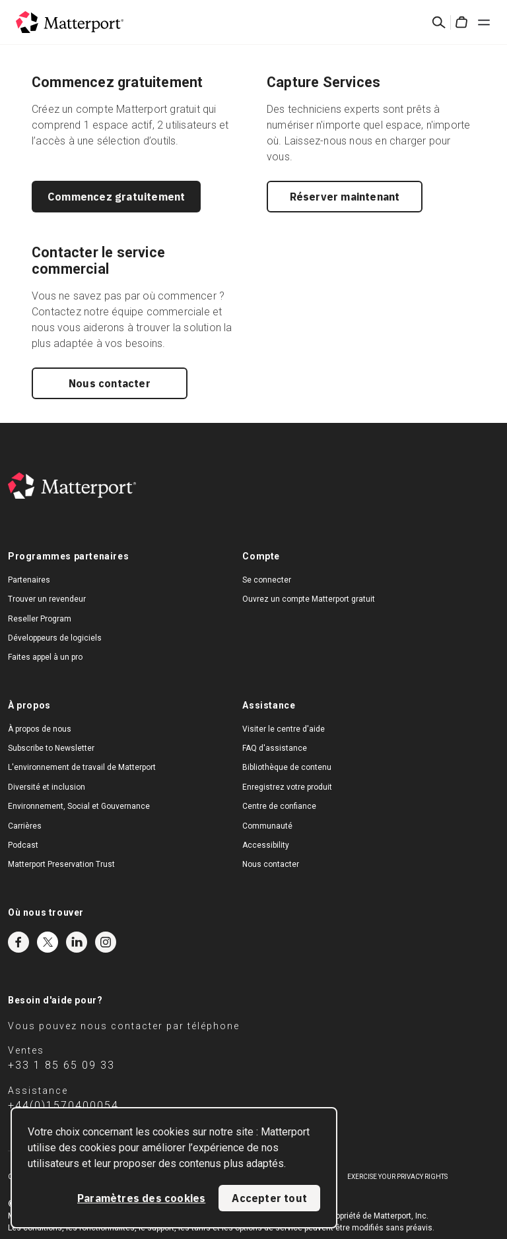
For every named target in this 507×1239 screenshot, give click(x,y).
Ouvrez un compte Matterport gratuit (308, 599)
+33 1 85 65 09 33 (61, 1065)
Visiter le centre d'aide (283, 729)
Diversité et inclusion (46, 787)
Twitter (47, 942)
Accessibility (265, 845)
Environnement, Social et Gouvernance (79, 806)
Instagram (105, 942)
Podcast (23, 845)
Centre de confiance (279, 806)
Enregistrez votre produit (287, 787)
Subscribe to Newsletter (51, 748)
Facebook (18, 942)
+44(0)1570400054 (63, 1105)
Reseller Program (39, 618)
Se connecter (266, 580)
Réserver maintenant (345, 196)
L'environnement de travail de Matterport (82, 767)
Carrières (25, 826)
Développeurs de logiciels (55, 638)
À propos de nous (39, 729)
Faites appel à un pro (45, 657)
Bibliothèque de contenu (286, 767)
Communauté (267, 826)
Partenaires (29, 580)
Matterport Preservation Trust (61, 864)
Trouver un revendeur (47, 599)
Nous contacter (110, 383)
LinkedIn (76, 942)
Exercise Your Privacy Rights (397, 1176)
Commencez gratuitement (116, 196)
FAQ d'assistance (274, 748)
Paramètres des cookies (141, 1198)
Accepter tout (269, 1198)
